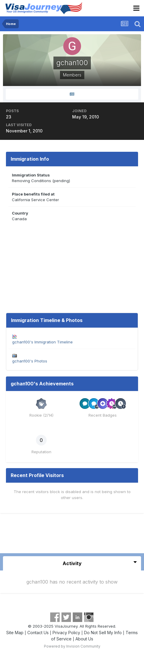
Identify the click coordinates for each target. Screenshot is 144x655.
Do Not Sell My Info (103, 632)
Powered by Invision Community (72, 646)
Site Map (14, 632)
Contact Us (38, 632)
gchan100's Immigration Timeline (42, 342)
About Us (84, 638)
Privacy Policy (66, 632)
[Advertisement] (72, 535)
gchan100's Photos (29, 361)
